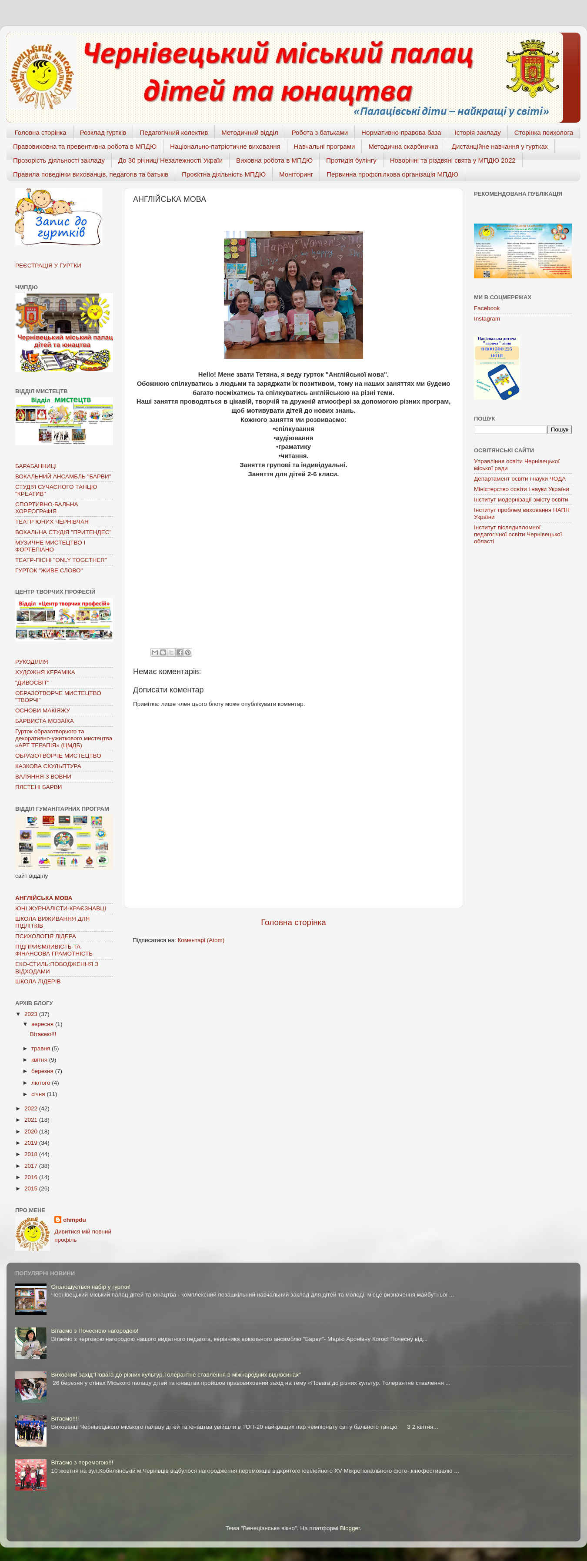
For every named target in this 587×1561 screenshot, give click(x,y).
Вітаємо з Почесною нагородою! (94, 1330)
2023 (31, 1014)
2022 (31, 1108)
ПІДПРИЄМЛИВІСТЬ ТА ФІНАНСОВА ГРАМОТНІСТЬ (54, 950)
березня (43, 1071)
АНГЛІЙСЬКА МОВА (44, 898)
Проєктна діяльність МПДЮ (224, 174)
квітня (40, 1059)
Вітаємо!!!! (65, 1418)
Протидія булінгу (351, 160)
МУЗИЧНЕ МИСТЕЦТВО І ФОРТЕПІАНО (50, 546)
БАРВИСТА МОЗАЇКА (44, 721)
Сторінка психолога (543, 132)
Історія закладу (478, 132)
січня (39, 1094)
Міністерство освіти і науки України (521, 489)
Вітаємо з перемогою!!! (82, 1462)
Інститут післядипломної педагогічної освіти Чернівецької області (518, 534)
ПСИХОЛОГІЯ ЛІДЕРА (45, 936)
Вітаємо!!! (43, 1034)
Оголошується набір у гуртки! (90, 1287)
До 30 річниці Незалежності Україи (170, 160)
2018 (31, 1154)
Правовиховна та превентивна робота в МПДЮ (85, 146)
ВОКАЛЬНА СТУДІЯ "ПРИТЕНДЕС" (63, 532)
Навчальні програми (324, 146)
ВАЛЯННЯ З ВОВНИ (43, 776)
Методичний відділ (249, 132)
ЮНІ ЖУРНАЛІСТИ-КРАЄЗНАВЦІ (60, 908)
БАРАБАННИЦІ (36, 466)
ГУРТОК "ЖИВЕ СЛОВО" (49, 570)
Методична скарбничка (403, 146)
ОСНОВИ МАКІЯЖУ (42, 710)
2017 (31, 1166)
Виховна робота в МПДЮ (274, 160)
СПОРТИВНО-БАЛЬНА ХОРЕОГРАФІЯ (46, 508)
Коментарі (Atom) (200, 940)
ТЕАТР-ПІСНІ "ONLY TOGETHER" (61, 560)
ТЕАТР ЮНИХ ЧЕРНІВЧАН (52, 521)
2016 (31, 1177)
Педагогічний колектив (174, 132)
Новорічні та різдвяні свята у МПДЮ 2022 (453, 160)
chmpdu (74, 1220)
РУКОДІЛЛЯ (31, 661)
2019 (31, 1143)
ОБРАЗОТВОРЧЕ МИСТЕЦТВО (58, 755)
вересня (43, 1024)
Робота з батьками (320, 132)
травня (41, 1048)
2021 (31, 1119)
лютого (41, 1083)
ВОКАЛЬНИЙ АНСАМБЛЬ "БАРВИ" (63, 476)
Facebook (487, 308)
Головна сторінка (41, 132)
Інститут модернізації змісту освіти (521, 499)
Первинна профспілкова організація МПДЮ (392, 174)
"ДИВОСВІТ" (32, 682)
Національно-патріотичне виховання (225, 146)
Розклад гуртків (103, 132)
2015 (31, 1188)
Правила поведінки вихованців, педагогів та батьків (90, 174)
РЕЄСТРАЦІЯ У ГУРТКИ (48, 265)
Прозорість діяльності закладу (59, 160)
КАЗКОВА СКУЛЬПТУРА (48, 766)
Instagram (487, 318)
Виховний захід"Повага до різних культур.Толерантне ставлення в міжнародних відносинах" (176, 1374)
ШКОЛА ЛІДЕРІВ (38, 981)
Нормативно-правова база (401, 132)
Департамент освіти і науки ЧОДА (520, 478)
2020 (31, 1131)
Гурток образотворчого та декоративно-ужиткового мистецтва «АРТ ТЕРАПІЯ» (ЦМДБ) (63, 738)
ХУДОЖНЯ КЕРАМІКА (45, 672)
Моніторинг (296, 174)
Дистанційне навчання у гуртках (500, 146)
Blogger (350, 1528)
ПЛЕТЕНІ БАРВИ (38, 787)
